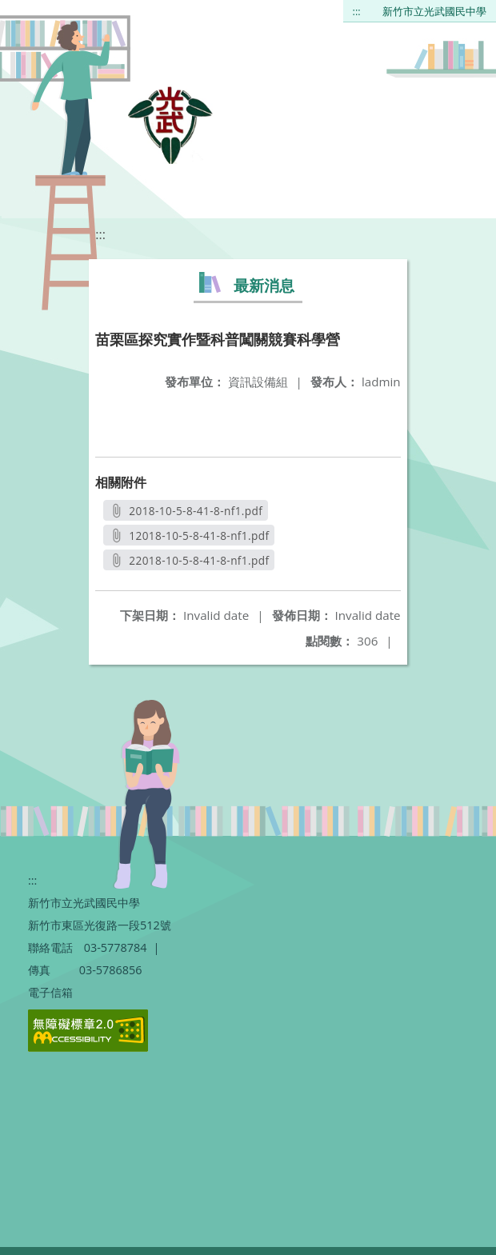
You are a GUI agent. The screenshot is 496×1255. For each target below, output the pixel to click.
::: (357, 11)
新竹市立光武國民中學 (434, 11)
